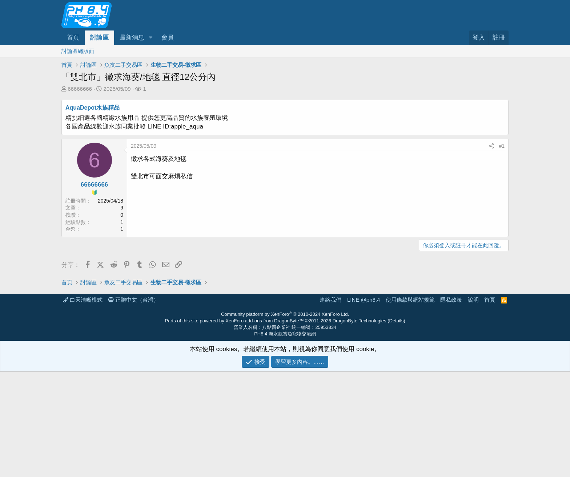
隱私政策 (451, 405)
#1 (502, 146)
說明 (473, 405)
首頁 (73, 37)
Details (396, 426)
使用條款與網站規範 (410, 405)
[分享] (491, 146)
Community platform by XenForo (285, 419)
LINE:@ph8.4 (363, 405)
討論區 (99, 37)
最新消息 (132, 37)
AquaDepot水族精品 (92, 108)
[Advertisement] (279, 309)
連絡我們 (330, 405)
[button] (150, 37)
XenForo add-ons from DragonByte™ (264, 426)
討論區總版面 (77, 51)
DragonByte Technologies (359, 426)
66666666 (80, 89)
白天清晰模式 (83, 405)
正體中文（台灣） (133, 405)
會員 (167, 37)
